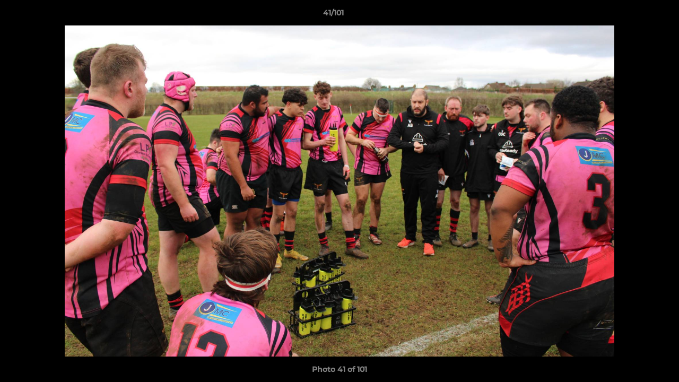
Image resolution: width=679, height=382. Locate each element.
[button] (634, 15)
